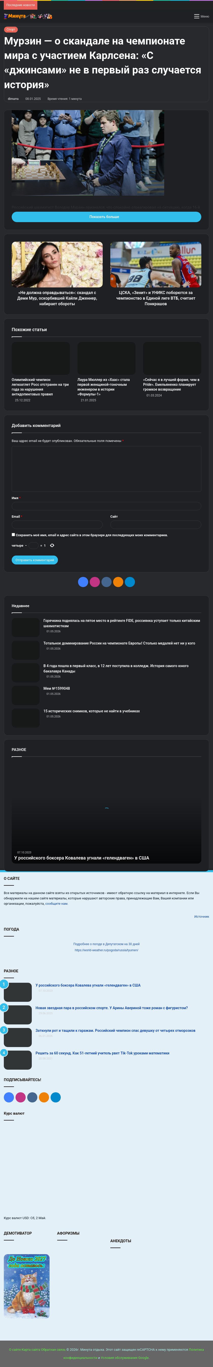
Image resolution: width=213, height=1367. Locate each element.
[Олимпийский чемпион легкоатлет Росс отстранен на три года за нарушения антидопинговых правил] (41, 358)
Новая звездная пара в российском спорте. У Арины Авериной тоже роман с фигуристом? (112, 1008)
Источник (201, 916)
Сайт (114, 516)
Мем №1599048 (56, 688)
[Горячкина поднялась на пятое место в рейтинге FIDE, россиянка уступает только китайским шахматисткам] (26, 627)
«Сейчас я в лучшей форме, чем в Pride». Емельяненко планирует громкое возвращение (171, 384)
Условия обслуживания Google (125, 1358)
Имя (16, 498)
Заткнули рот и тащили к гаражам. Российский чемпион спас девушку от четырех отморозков (115, 1030)
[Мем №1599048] (26, 695)
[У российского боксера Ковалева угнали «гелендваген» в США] (18, 992)
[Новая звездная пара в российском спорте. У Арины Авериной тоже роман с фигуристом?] (18, 1014)
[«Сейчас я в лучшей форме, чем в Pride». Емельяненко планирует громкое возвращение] (172, 358)
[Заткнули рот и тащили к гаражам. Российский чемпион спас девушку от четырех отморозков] (18, 1037)
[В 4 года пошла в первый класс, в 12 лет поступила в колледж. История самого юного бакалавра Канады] (26, 672)
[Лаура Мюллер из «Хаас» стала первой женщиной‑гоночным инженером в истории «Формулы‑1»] (107, 358)
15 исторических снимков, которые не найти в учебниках (91, 711)
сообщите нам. (56, 903)
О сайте (15, 1349)
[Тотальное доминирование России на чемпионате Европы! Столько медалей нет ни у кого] (26, 650)
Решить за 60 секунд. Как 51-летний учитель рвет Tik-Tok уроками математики (102, 1053)
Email (17, 516)
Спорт (11, 29)
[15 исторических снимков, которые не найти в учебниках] (26, 718)
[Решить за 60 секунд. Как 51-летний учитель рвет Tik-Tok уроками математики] (18, 1060)
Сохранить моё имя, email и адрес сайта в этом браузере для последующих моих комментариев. (92, 535)
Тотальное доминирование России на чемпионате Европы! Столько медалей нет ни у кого (119, 643)
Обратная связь (53, 1349)
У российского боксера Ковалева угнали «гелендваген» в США (81, 858)
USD (26, 1218)
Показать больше (106, 217)
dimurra (13, 99)
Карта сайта (31, 1349)
